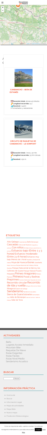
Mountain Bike (13, 347)
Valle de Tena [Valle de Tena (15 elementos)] (17, 300)
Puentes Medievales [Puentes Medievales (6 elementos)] (24, 280)
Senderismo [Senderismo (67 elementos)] (15, 291)
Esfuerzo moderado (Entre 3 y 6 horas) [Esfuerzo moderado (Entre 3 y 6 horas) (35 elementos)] (22, 255)
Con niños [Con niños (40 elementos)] (18, 247)
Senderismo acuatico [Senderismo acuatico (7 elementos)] (30, 292)
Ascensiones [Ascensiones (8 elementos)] (23, 242)
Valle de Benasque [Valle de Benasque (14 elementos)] (18, 297)
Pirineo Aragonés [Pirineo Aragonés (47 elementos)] (25, 273)
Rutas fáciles (12, 356)
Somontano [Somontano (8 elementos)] (36, 294)
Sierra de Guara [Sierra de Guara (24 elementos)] (15, 294)
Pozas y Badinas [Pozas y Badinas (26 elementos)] (31, 276)
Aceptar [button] (38, 429)
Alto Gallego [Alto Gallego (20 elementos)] (13, 242)
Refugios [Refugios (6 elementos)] (28, 286)
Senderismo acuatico (17, 361)
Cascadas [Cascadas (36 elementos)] (12, 244)
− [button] (2, 10)
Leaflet (28, 43)
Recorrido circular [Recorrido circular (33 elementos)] (17, 282)
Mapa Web (11, 409)
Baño (8, 342)
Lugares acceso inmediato (19, 344)
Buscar (9, 399)
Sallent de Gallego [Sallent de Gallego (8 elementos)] (21, 288)
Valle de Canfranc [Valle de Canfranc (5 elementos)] (30, 297)
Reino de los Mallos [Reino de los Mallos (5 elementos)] (36, 286)
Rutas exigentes (14, 353)
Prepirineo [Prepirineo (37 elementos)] (13, 279)
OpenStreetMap (36, 43)
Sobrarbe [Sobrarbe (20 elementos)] (27, 294)
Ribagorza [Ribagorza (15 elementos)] (11, 288)
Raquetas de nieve (16, 350)
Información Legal (14, 402)
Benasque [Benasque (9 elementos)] (34, 242)
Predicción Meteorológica (17, 416)
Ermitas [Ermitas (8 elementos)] (26, 248)
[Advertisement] (18, 313)
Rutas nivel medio (15, 358)
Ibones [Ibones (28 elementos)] (30, 262)
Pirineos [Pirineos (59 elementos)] (18, 276)
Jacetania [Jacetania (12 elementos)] (38, 262)
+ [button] (2, 7)
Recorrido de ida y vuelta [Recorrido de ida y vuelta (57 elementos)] (23, 284)
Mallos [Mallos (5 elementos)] (8, 265)
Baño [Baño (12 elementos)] (29, 242)
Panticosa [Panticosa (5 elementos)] (13, 265)
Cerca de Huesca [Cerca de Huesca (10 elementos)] (25, 245)
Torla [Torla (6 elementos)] (8, 297)
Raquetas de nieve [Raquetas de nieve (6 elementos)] (36, 280)
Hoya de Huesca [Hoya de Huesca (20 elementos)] (19, 262)
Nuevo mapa (11, 412)
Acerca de (10, 395)
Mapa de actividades (15, 406)
